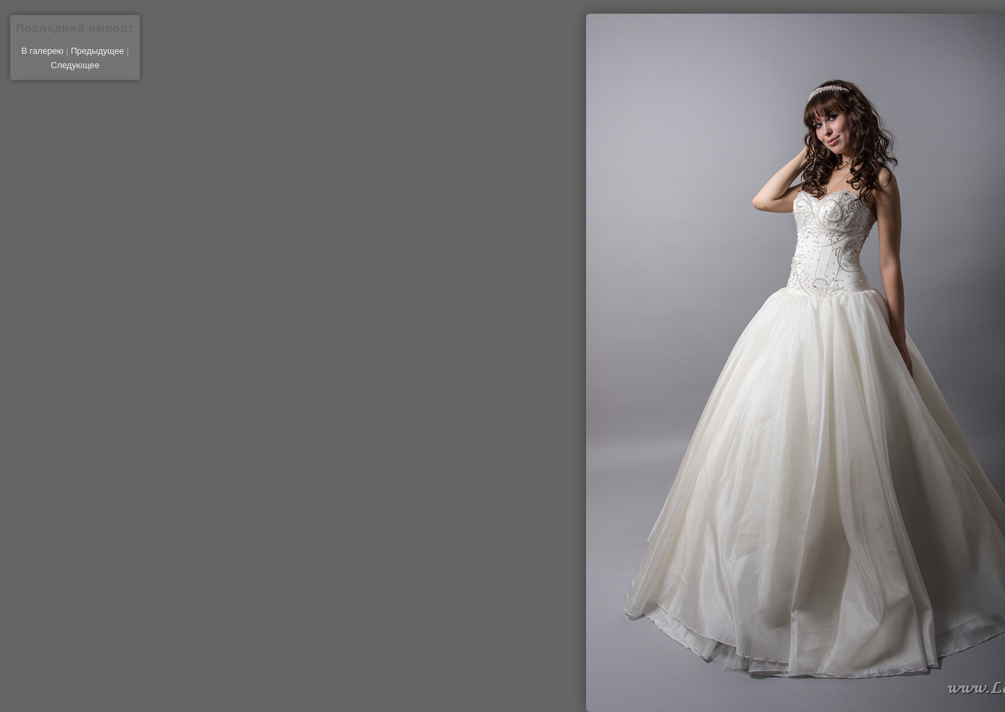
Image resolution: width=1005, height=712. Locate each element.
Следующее (75, 65)
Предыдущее (97, 51)
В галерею (42, 51)
